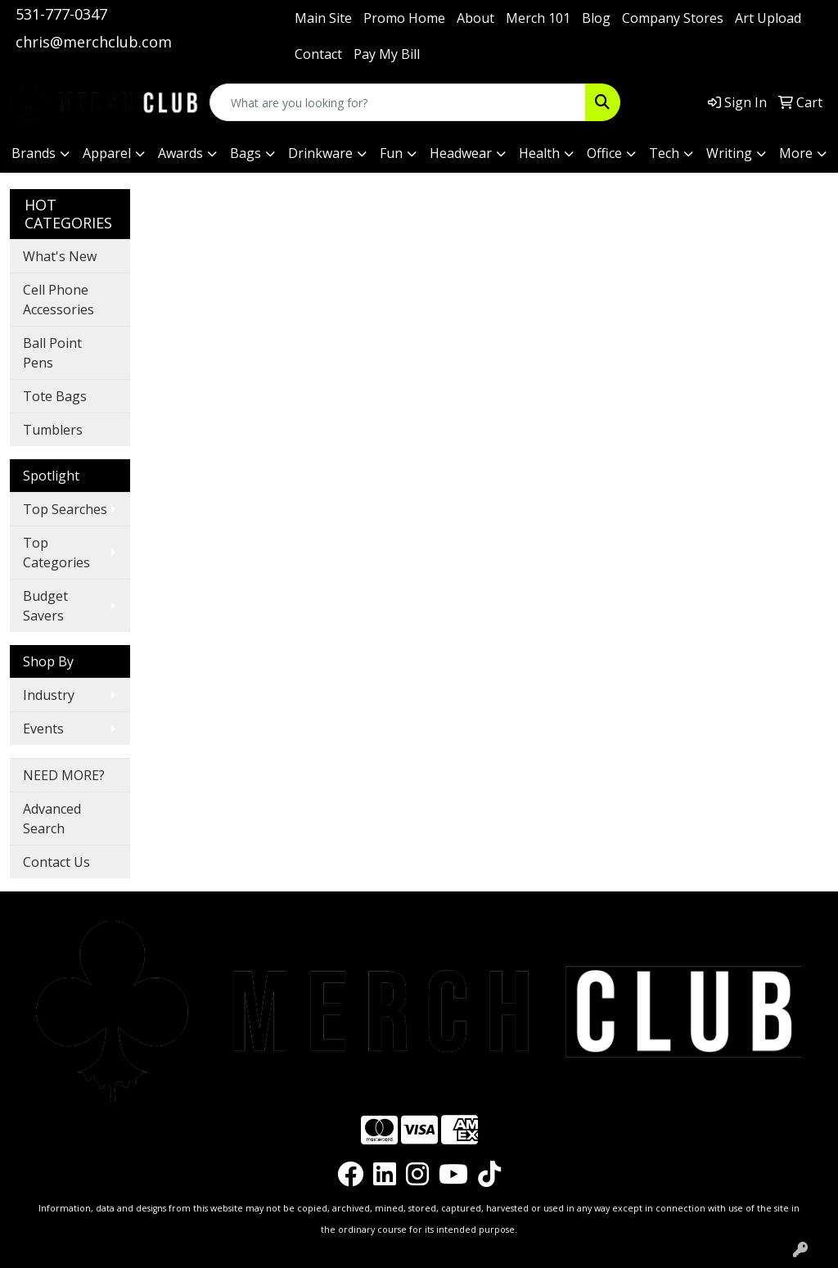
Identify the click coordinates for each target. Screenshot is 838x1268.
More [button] (796, 153)
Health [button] (539, 153)
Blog (596, 18)
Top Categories (56, 552)
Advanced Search (52, 818)
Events (43, 729)
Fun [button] (391, 153)
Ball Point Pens (52, 353)
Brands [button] (33, 153)
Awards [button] (180, 153)
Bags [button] (245, 153)
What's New (60, 256)
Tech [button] (664, 153)
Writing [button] (729, 153)
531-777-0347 (61, 14)
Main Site (323, 18)
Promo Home (404, 18)
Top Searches (65, 509)
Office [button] (604, 153)
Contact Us (56, 862)
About (475, 18)
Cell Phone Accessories (58, 299)
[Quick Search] (398, 102)
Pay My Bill (387, 54)
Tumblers (53, 430)
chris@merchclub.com (94, 42)
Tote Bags (55, 396)
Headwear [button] (461, 153)
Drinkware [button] (320, 153)
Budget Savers (45, 606)
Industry (48, 695)
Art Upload (768, 18)
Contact (318, 54)
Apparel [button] (107, 153)
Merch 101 (538, 18)
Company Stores (672, 18)
